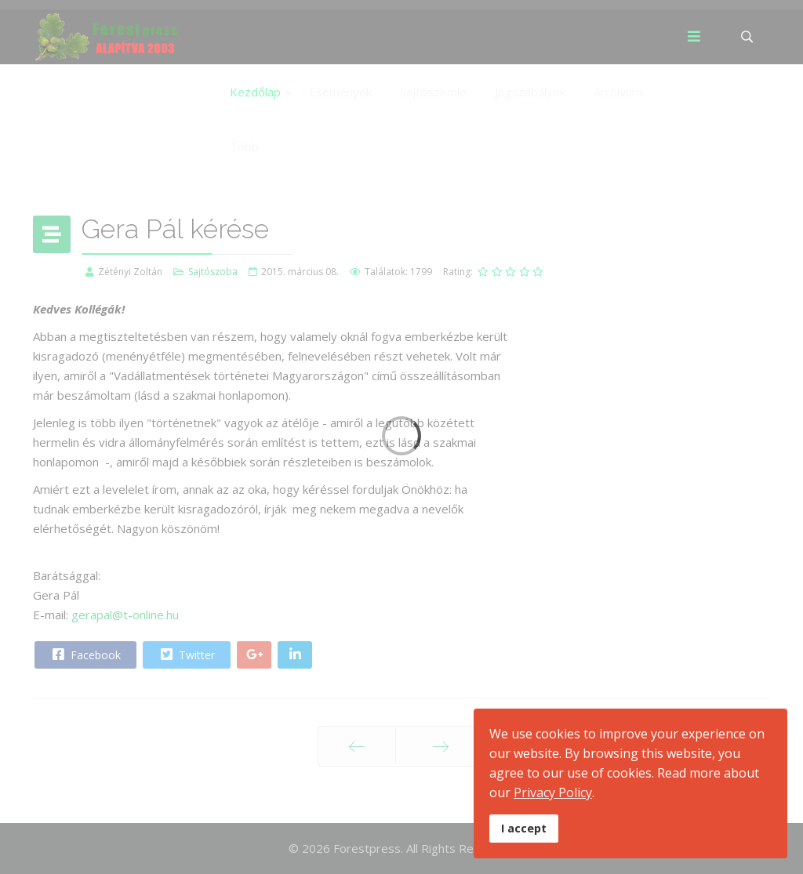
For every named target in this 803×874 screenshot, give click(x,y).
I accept (524, 828)
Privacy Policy (553, 792)
